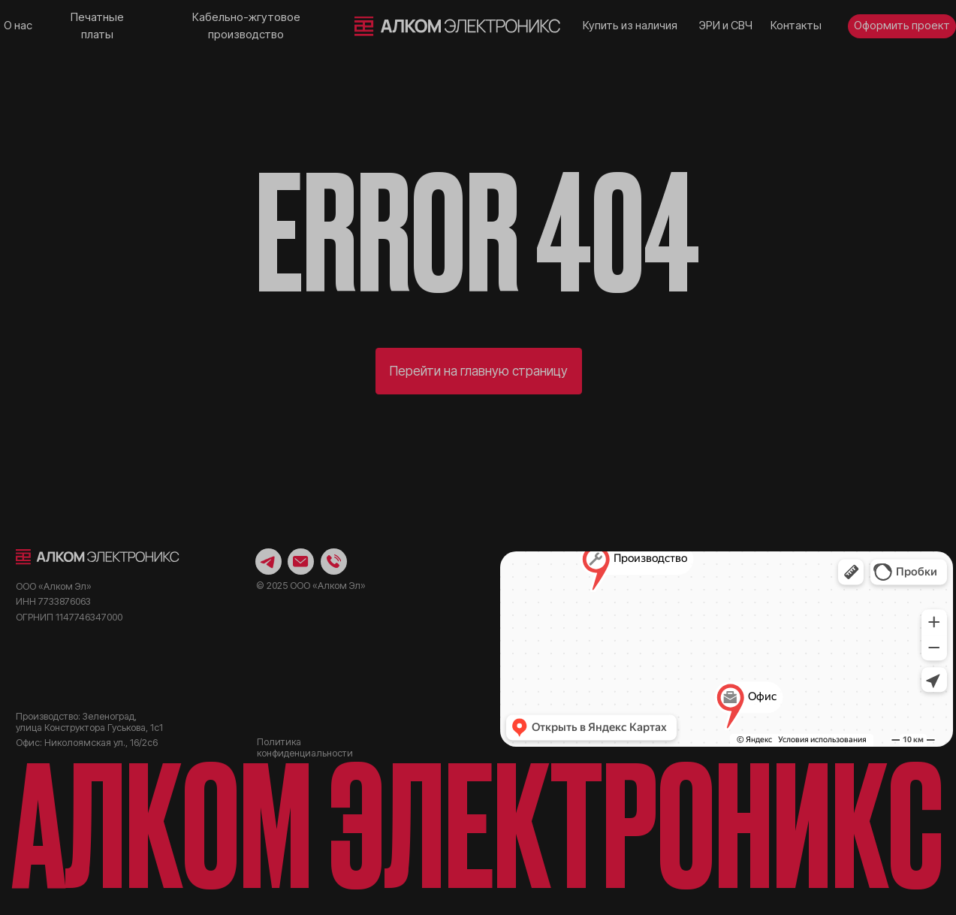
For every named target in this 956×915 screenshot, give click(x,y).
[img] (458, 26)
